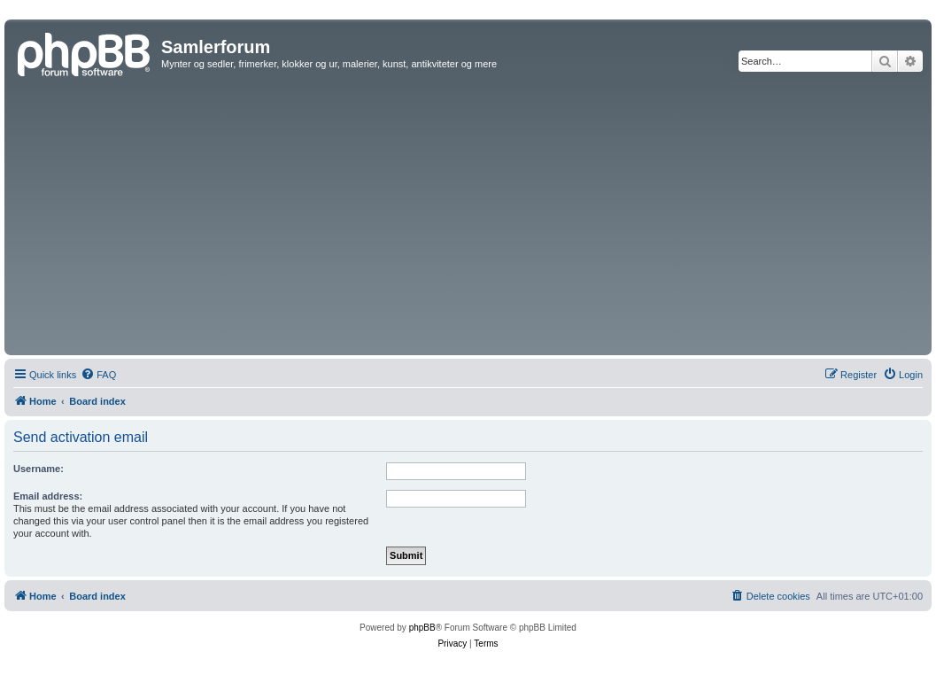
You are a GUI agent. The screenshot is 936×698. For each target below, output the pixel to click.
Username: (38, 468)
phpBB (422, 627)
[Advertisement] (468, 218)
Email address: (47, 496)
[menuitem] (98, 374)
